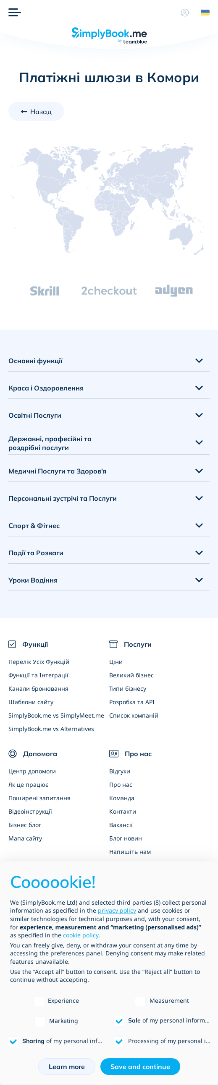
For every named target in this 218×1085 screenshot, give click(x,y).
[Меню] (14, 12)
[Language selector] (202, 12)
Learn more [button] (67, 1066)
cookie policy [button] (80, 935)
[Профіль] (185, 12)
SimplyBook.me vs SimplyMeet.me (56, 715)
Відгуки (119, 771)
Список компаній (133, 715)
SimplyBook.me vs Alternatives (51, 729)
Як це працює (28, 784)
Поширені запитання (39, 798)
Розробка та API (132, 702)
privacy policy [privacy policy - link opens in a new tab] (117, 910)
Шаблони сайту (30, 702)
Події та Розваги (35, 553)
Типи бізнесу (127, 688)
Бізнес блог (24, 825)
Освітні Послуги (34, 415)
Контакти (122, 811)
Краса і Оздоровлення (46, 388)
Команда (121, 798)
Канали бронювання (38, 688)
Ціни (116, 662)
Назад (41, 111)
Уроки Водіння (33, 580)
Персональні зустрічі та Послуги (62, 498)
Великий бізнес (131, 675)
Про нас (120, 784)
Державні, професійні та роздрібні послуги (50, 443)
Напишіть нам (130, 852)
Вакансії (121, 825)
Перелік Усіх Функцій (38, 662)
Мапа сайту (25, 838)
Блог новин (125, 838)
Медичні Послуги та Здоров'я (57, 471)
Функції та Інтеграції (38, 675)
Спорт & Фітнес (34, 525)
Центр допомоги (32, 771)
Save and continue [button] (140, 1066)
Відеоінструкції (30, 811)
